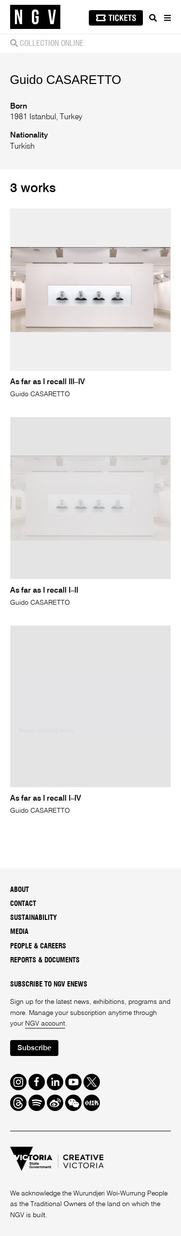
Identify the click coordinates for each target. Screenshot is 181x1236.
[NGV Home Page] (35, 17)
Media (19, 932)
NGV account (45, 1023)
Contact (23, 904)
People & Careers (38, 946)
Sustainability (33, 918)
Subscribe (34, 1048)
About (19, 890)
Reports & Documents (45, 960)
